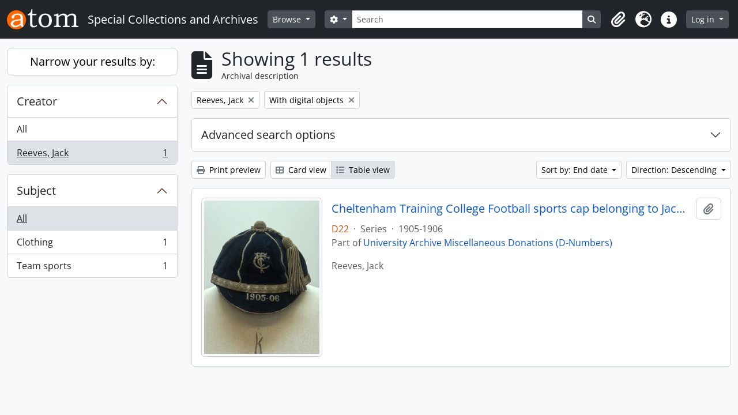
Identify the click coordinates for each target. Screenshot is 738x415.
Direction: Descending (675, 169)
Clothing (92, 244)
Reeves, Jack (92, 155)
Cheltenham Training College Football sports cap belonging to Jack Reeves (512, 209)
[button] (618, 19)
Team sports (92, 268)
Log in (704, 19)
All (22, 129)
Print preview (229, 169)
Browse (288, 19)
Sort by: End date (575, 169)
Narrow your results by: (92, 61)
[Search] (467, 19)
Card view (301, 169)
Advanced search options (268, 134)
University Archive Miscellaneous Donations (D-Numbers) (487, 242)
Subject (36, 190)
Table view (363, 169)
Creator (37, 101)
